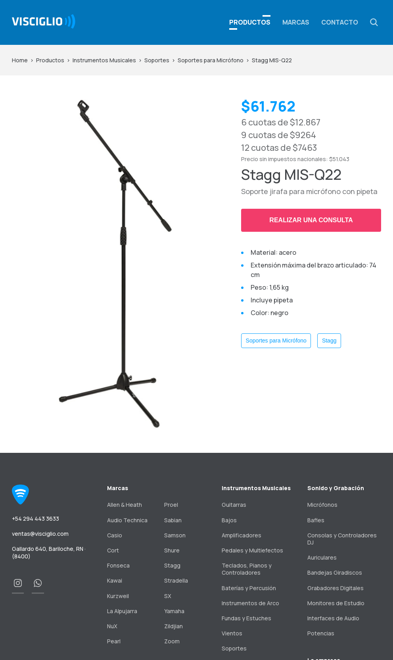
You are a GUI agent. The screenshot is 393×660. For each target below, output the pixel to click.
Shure (172, 550)
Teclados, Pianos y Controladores (247, 569)
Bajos (229, 520)
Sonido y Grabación (335, 488)
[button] (374, 22)
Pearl (114, 641)
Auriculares (322, 557)
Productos (50, 60)
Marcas (295, 22)
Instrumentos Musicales (104, 60)
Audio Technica (127, 520)
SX (167, 596)
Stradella (176, 580)
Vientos (232, 633)
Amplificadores (241, 535)
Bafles (315, 520)
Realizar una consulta (311, 220)
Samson (175, 535)
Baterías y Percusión (249, 588)
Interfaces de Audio (333, 618)
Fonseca (118, 565)
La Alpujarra (122, 611)
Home (20, 60)
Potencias (320, 633)
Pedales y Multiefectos (252, 550)
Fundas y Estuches (246, 618)
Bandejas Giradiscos (334, 572)
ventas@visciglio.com (40, 533)
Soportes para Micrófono (210, 60)
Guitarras (234, 504)
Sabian (173, 520)
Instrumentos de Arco (250, 603)
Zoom (172, 641)
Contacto (339, 22)
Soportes (156, 60)
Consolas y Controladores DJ (342, 538)
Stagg (329, 340)
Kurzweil (118, 596)
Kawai (114, 580)
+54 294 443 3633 (35, 518)
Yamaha (174, 611)
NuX (112, 626)
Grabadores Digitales (335, 588)
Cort (113, 550)
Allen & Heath (124, 504)
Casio (114, 535)
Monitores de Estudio (335, 603)
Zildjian (173, 626)
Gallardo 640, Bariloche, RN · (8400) (49, 552)
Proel (171, 504)
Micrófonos (322, 504)
